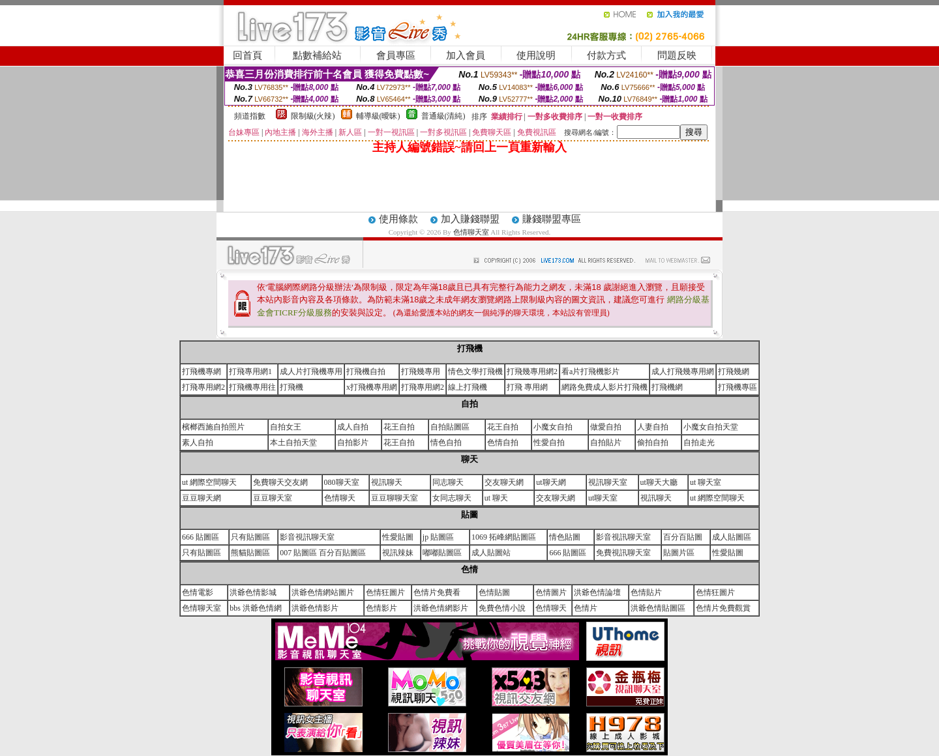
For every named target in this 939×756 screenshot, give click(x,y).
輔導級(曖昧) (378, 116)
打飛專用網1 (250, 371)
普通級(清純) (443, 116)
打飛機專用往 (252, 387)
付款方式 (606, 55)
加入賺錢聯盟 (470, 219)
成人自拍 (352, 426)
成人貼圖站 (491, 552)
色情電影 (197, 592)
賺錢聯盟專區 (551, 219)
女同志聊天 (451, 497)
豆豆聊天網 (201, 497)
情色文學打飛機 (475, 371)
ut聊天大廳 (659, 482)
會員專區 (395, 55)
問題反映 (676, 55)
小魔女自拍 (553, 426)
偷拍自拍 (652, 442)
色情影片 (381, 608)
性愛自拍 (549, 442)
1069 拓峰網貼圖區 (503, 537)
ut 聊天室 (705, 482)
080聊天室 (341, 482)
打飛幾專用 (420, 371)
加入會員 (465, 55)
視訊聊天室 (607, 482)
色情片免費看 (436, 592)
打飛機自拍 (365, 371)
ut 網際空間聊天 (209, 482)
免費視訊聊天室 (623, 552)
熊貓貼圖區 (250, 552)
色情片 (585, 608)
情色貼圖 (564, 537)
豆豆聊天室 (272, 497)
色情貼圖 (494, 592)
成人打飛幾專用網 (682, 371)
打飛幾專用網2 (532, 371)
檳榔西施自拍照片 (213, 426)
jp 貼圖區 (438, 537)
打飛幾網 (733, 371)
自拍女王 (285, 426)
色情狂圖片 (385, 592)
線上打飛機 (467, 387)
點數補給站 (317, 55)
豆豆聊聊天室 (394, 497)
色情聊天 (339, 497)
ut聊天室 (603, 497)
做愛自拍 (605, 426)
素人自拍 (197, 442)
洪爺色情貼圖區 (658, 608)
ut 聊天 (496, 497)
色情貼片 (646, 592)
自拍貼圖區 (450, 426)
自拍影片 (352, 442)
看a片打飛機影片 (590, 371)
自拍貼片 (605, 442)
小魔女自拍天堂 (710, 426)
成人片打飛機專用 (311, 371)
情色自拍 (446, 442)
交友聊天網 (504, 482)
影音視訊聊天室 (307, 537)
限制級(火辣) (313, 116)
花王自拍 (399, 426)
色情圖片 (551, 592)
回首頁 (247, 55)
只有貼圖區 (250, 537)
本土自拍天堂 (293, 442)
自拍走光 (699, 442)
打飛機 (291, 387)
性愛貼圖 (397, 537)
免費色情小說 (502, 608)
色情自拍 (502, 442)
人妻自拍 (652, 426)
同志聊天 (448, 482)
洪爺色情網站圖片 (322, 592)
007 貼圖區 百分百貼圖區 (323, 552)
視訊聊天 (386, 482)
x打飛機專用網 (371, 387)
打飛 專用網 (527, 387)
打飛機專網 (201, 371)
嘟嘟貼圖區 (442, 552)
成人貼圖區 (731, 537)
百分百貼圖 (682, 537)
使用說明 (536, 55)
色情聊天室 (472, 232)
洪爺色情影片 (314, 608)
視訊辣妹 (397, 552)
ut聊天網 (550, 482)
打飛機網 (667, 387)
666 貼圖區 (200, 537)
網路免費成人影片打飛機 (604, 387)
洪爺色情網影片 (440, 608)
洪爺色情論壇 (597, 592)
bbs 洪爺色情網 (256, 608)
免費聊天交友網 (280, 482)
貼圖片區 (678, 552)
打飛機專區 (737, 387)
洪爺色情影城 (253, 592)
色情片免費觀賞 (723, 608)
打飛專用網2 (203, 387)
